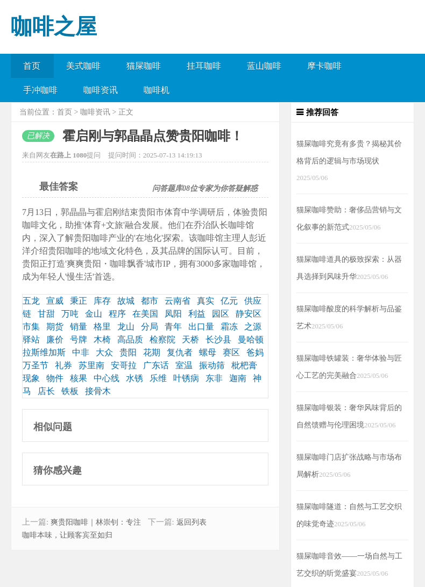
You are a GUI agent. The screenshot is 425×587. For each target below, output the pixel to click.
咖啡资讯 (100, 90)
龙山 (125, 326)
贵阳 (128, 352)
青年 (173, 326)
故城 (125, 300)
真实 (205, 300)
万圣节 (35, 365)
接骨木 (98, 391)
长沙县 (218, 339)
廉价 (54, 339)
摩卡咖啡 (324, 65)
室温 (184, 365)
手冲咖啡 (40, 90)
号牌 (78, 339)
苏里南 (91, 365)
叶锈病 (186, 378)
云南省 (177, 300)
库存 (102, 300)
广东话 (156, 365)
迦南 (237, 378)
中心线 (106, 378)
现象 (31, 378)
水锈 (134, 378)
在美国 (145, 313)
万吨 (70, 313)
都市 (149, 300)
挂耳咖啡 (204, 65)
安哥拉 (124, 365)
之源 (252, 326)
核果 (78, 378)
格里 (102, 326)
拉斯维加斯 (44, 352)
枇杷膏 (244, 365)
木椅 (102, 339)
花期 (151, 352)
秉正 (78, 300)
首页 (31, 65)
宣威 (54, 300)
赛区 (231, 352)
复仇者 (180, 352)
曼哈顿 (251, 339)
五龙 (31, 300)
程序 (117, 313)
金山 (93, 313)
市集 (31, 326)
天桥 (190, 339)
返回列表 (191, 522)
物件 (54, 378)
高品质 (130, 339)
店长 (46, 391)
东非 (214, 378)
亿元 (229, 300)
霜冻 (229, 326)
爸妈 (255, 352)
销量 (78, 326)
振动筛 (212, 365)
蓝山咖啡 (264, 65)
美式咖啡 (83, 65)
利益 (197, 313)
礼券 (63, 365)
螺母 (207, 352)
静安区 (248, 313)
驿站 (31, 339)
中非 (80, 352)
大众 (104, 352)
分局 (149, 326)
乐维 (158, 378)
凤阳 (173, 313)
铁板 (70, 391)
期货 (54, 326)
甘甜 (46, 313)
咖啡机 (156, 90)
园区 (220, 313)
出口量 (201, 326)
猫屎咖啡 (143, 65)
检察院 (162, 339)
